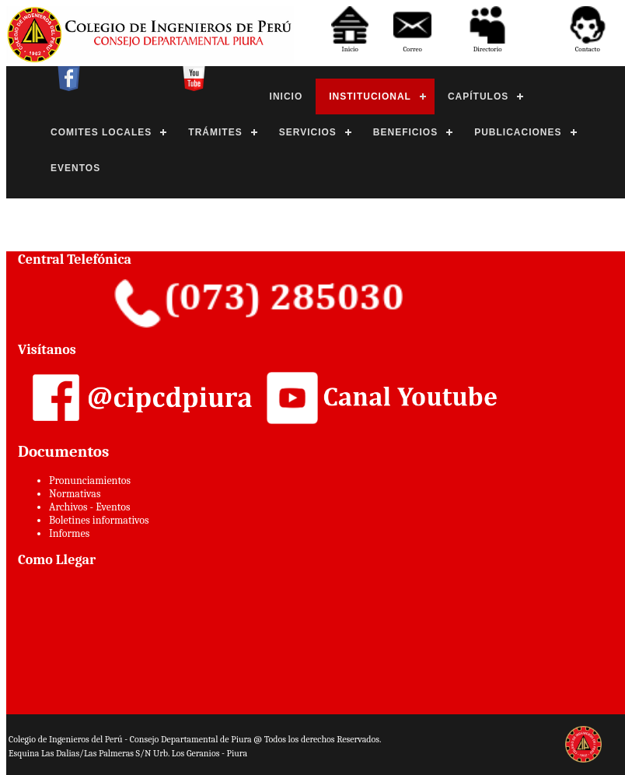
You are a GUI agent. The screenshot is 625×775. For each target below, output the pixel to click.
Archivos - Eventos (89, 507)
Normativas (74, 493)
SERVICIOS (308, 132)
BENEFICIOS (405, 132)
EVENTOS (75, 168)
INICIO (286, 96)
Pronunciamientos (90, 480)
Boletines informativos (99, 520)
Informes (69, 533)
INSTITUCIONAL (370, 96)
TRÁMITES (215, 132)
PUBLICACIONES (517, 132)
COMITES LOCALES (101, 132)
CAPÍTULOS (478, 96)
